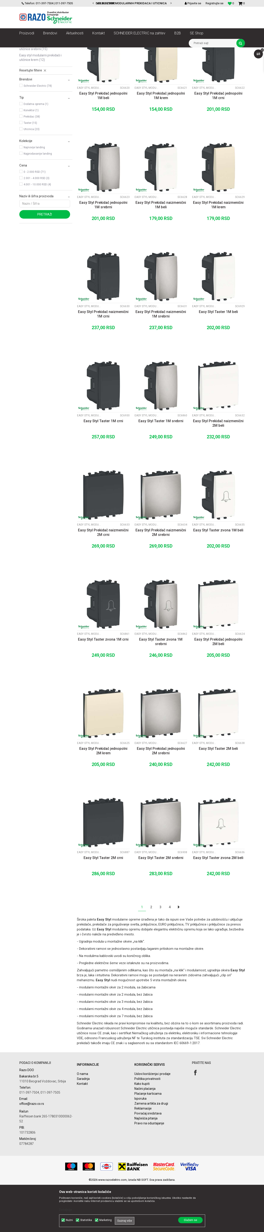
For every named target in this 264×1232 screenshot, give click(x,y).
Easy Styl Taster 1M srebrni (160, 468)
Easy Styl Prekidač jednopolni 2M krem (103, 798)
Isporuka (140, 1146)
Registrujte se (214, 3)
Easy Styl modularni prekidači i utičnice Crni (40, 83)
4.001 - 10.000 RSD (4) (37, 231)
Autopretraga (107, 59)
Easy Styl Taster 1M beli (218, 359)
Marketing (105, 1220)
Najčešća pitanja (146, 1166)
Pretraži (44, 262)
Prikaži (198, 59)
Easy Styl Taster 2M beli (218, 796)
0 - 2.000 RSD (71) (35, 219)
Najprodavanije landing (38, 201)
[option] (132, 3)
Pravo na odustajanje (149, 1170)
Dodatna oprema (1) (36, 151)
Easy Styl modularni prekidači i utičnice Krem (40, 105)
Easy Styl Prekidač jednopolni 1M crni (218, 143)
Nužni (69, 1220)
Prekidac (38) (32, 164)
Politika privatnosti (147, 1126)
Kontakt (82, 1131)
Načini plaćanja (144, 1136)
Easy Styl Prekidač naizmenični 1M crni (103, 361)
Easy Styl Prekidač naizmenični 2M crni (103, 579)
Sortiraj (126, 59)
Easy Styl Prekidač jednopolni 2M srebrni (161, 798)
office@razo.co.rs (31, 1151)
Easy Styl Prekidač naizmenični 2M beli (218, 470)
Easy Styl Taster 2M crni (103, 905)
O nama (82, 1121)
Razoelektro (26, 50)
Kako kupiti (142, 1131)
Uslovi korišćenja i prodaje (152, 1121)
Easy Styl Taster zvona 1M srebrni (160, 689)
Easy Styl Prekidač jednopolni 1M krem (161, 143)
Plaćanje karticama (148, 1141)
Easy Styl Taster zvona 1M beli (218, 577)
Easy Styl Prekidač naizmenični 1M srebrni (160, 361)
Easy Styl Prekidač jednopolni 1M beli (103, 143)
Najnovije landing (34, 194)
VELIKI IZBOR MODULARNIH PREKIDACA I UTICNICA (132, 3)
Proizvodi (44, 50)
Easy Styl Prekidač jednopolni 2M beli (218, 689)
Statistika (86, 1220)
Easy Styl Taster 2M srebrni (160, 905)
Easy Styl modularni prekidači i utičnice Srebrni (40, 94)
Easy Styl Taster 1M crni (103, 468)
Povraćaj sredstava (148, 1161)
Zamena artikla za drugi (151, 1151)
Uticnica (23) (32, 176)
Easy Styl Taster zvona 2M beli (218, 905)
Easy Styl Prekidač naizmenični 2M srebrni (160, 579)
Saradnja (83, 1126)
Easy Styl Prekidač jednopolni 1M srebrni (103, 252)
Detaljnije (65, 1210)
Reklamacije (143, 1156)
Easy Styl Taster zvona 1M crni (103, 687)
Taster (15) (30, 170)
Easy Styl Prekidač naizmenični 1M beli (160, 252)
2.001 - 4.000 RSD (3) (36, 225)
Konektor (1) (31, 157)
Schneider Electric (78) (38, 133)
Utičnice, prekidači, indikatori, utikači (77, 50)
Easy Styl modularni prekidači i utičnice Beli (40, 73)
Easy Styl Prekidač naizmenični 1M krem (218, 252)
